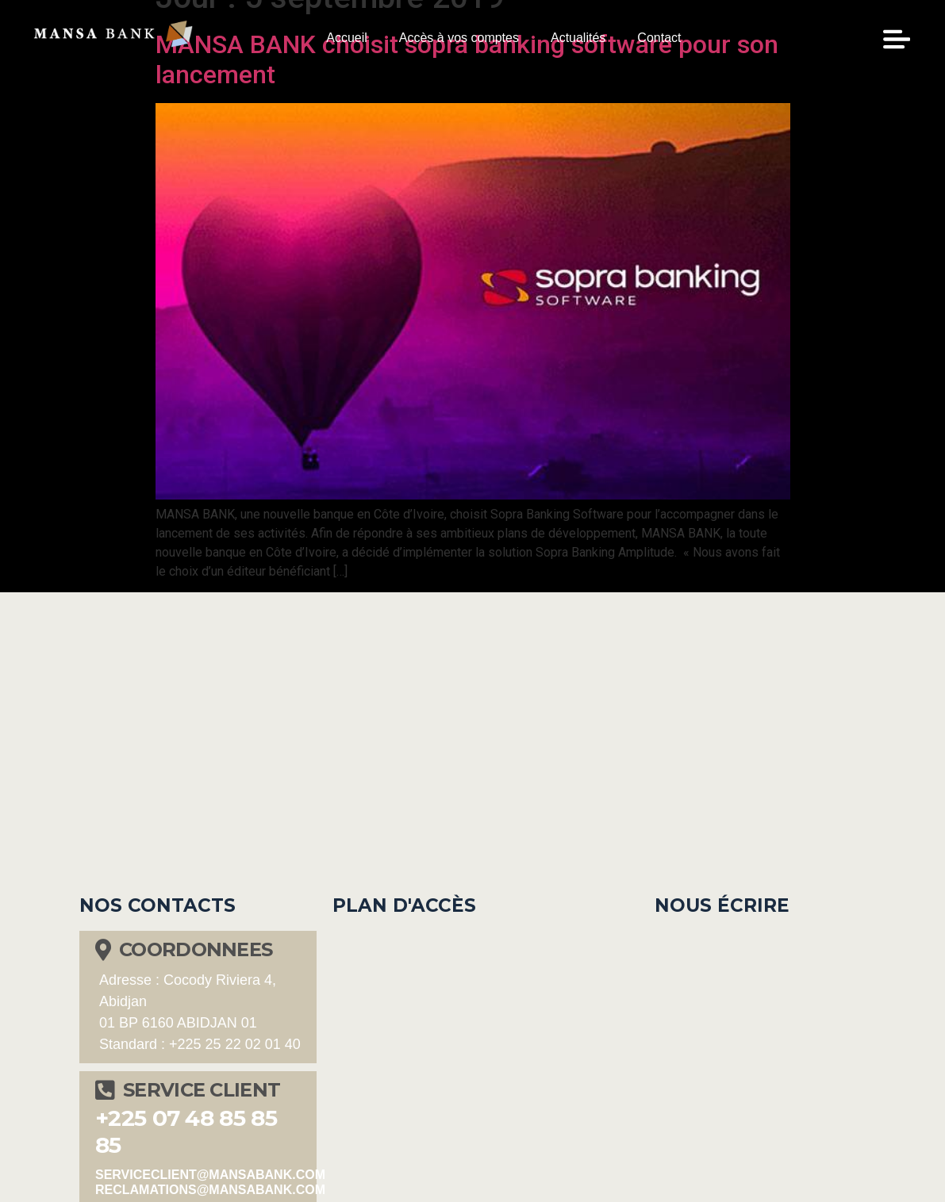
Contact (659, 37)
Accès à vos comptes (459, 37)
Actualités (578, 37)
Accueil (346, 37)
